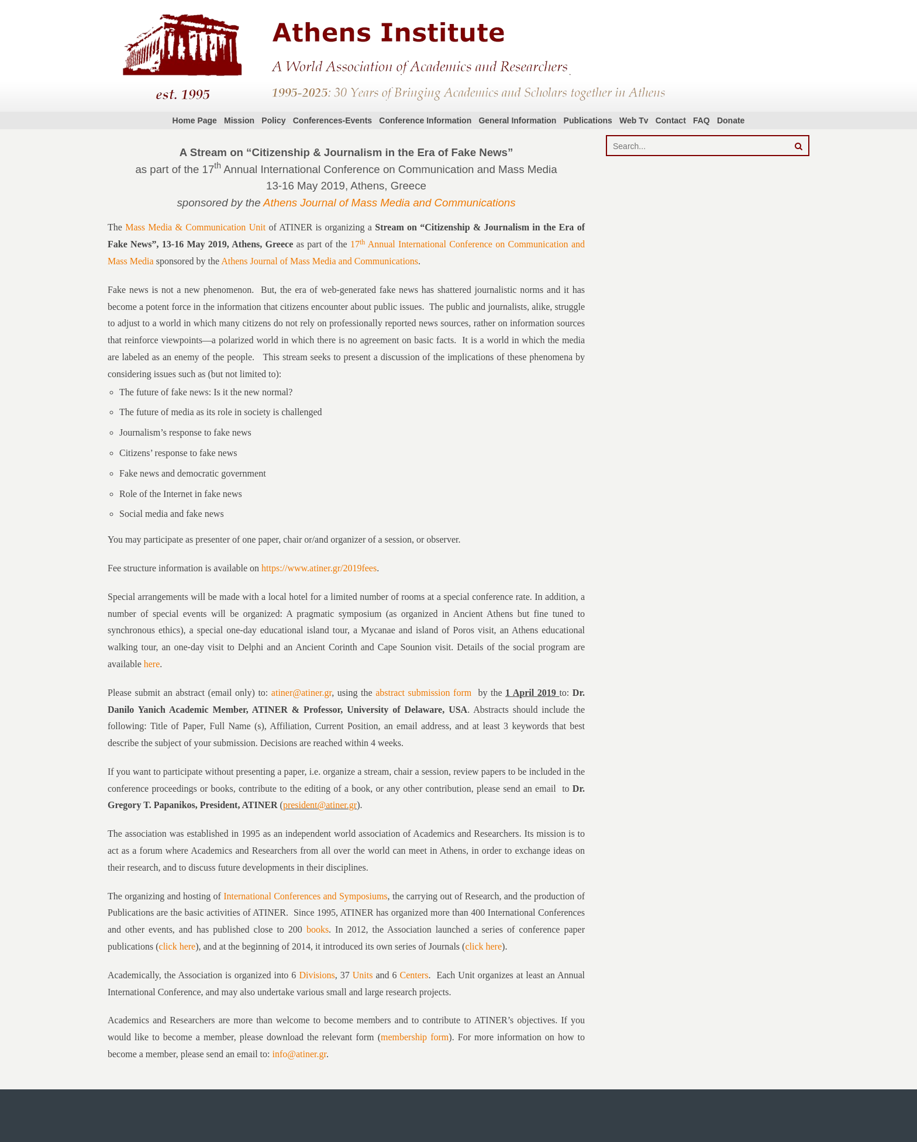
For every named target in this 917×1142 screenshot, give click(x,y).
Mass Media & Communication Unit (195, 227)
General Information (517, 120)
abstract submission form (423, 693)
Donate (730, 120)
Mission (239, 120)
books (317, 929)
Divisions (317, 975)
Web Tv (634, 120)
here (152, 664)
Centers (414, 975)
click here (177, 946)
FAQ (701, 120)
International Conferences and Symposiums (305, 896)
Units (363, 975)
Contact (671, 120)
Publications (588, 120)
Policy (273, 120)
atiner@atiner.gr (301, 693)
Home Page (195, 120)
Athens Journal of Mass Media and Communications (389, 202)
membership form (415, 1037)
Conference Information (425, 120)
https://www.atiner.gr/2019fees (319, 568)
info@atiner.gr (299, 1054)
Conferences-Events (332, 120)
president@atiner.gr (320, 805)
